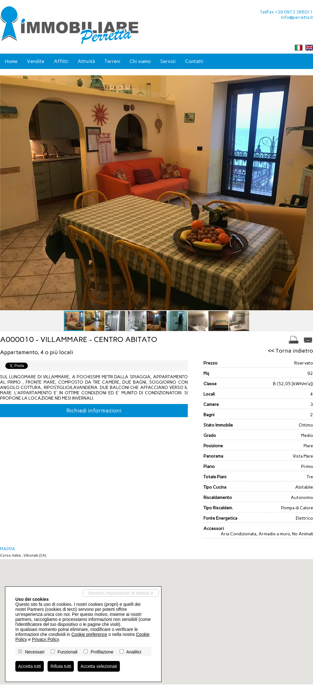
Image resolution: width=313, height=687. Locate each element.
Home (11, 61)
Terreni (112, 61)
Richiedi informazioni (93, 410)
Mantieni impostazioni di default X (120, 592)
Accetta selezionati (98, 666)
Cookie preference (89, 634)
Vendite (35, 61)
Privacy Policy (45, 639)
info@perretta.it (297, 17)
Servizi (168, 61)
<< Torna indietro (290, 350)
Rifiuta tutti (60, 666)
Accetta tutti (29, 666)
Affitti (61, 61)
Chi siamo (140, 61)
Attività (86, 61)
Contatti (194, 61)
